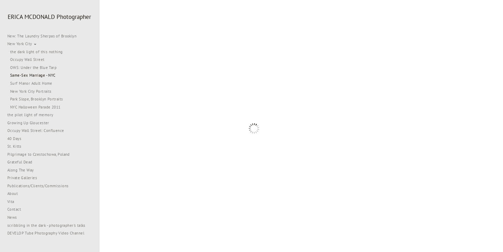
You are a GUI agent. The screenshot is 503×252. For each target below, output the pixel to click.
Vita (10, 201)
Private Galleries (22, 177)
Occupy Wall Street (27, 59)
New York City (22, 43)
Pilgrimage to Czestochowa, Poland (38, 154)
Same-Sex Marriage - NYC (33, 75)
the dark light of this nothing (36, 51)
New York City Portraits (31, 91)
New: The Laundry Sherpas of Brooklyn (41, 36)
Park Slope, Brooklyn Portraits (36, 99)
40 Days (14, 138)
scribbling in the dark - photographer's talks (49, 225)
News (12, 217)
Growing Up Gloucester (28, 122)
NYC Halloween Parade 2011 (35, 107)
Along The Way (23, 170)
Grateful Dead (19, 162)
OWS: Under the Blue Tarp (33, 67)
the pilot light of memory (30, 114)
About (12, 193)
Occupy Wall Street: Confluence (35, 130)
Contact (14, 209)
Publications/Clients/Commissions (37, 185)
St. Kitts (14, 146)
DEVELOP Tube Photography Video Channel (45, 233)
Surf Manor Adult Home (31, 83)
